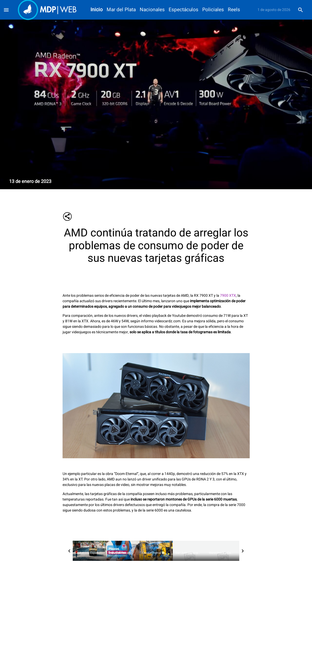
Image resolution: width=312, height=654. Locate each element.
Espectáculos (183, 10)
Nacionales (152, 10)
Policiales (213, 10)
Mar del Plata (121, 10)
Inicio (96, 10)
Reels (234, 10)
